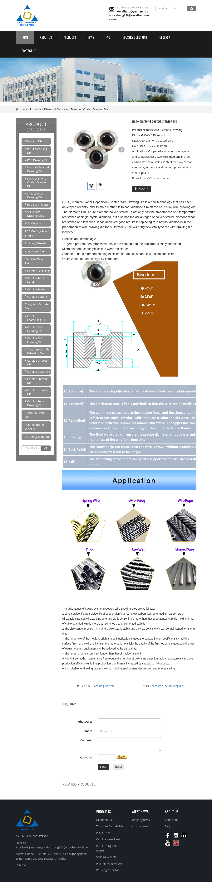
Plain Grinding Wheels (34, 426)
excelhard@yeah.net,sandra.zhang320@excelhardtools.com (129, 15)
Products (69, 37)
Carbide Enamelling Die (36, 318)
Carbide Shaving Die (37, 381)
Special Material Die (35, 415)
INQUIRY (142, 188)
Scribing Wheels (35, 243)
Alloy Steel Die (34, 251)
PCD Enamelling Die (37, 151)
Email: (88, 731)
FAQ (108, 37)
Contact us (29, 51)
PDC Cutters (33, 223)
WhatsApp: (84, 721)
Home (25, 37)
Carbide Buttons (37, 296)
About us (46, 37)
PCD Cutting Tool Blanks (36, 233)
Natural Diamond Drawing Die (38, 169)
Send (103, 766)
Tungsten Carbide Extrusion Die (38, 351)
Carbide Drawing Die (37, 392)
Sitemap (22, 865)
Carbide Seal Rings (38, 271)
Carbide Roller (36, 289)
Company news (140, 820)
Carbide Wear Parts (34, 261)
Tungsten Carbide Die (37, 306)
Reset (118, 766)
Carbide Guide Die (38, 371)
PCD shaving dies (38, 204)
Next (121, 150)
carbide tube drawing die (167, 686)
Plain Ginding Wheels (109, 863)
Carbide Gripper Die (37, 362)
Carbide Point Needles (35, 280)
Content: (86, 740)
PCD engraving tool (38, 437)
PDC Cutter (103, 833)
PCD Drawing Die (37, 160)
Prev (70, 150)
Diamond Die (52, 109)
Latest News (140, 811)
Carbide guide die (103, 686)
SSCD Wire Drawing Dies (35, 214)
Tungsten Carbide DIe (109, 826)
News (90, 37)
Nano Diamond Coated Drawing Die (85, 109)
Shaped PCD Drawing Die (35, 195)
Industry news (139, 826)
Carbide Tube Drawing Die (35, 403)
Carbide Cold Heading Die (35, 329)
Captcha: (86, 757)
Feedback (164, 37)
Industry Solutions (134, 37)
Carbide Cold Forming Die (35, 340)
